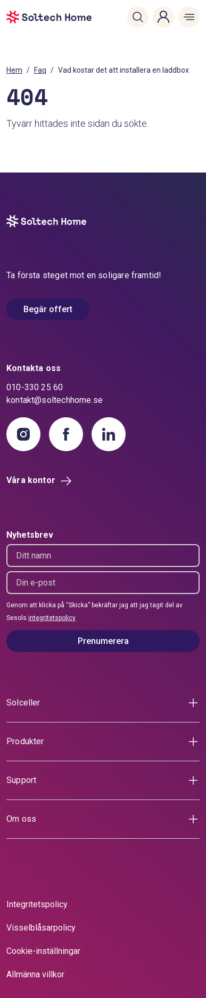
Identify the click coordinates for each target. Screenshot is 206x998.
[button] (137, 17)
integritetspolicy (52, 618)
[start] (22, 17)
